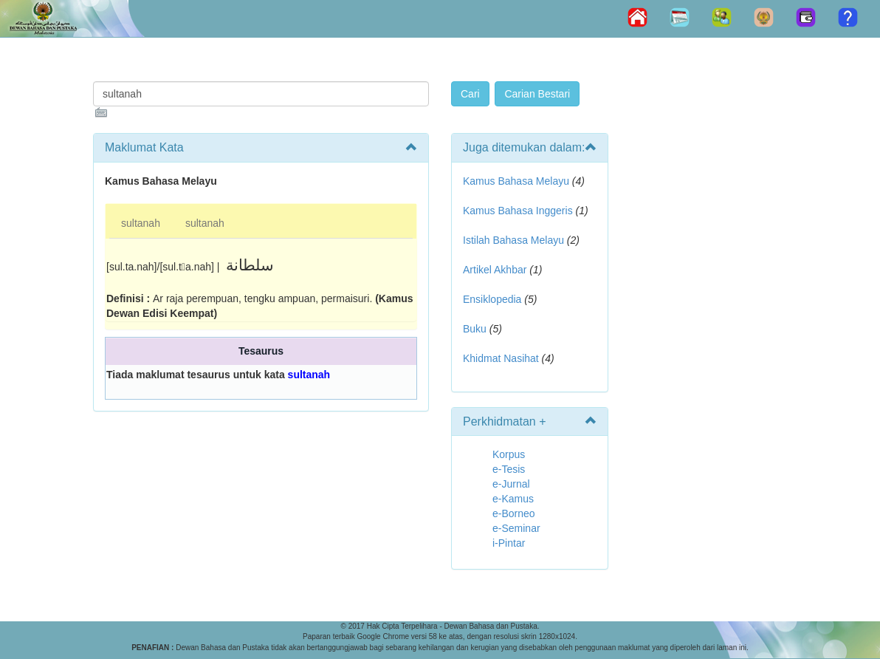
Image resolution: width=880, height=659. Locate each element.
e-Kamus (513, 499)
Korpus (508, 454)
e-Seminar (516, 528)
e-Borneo (513, 513)
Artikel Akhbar (494, 270)
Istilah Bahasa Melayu (513, 240)
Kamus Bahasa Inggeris (518, 210)
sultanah (140, 223)
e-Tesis (508, 469)
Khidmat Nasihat (501, 358)
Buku (475, 329)
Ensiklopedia (492, 299)
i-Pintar (508, 543)
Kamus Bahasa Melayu (517, 181)
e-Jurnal (511, 484)
